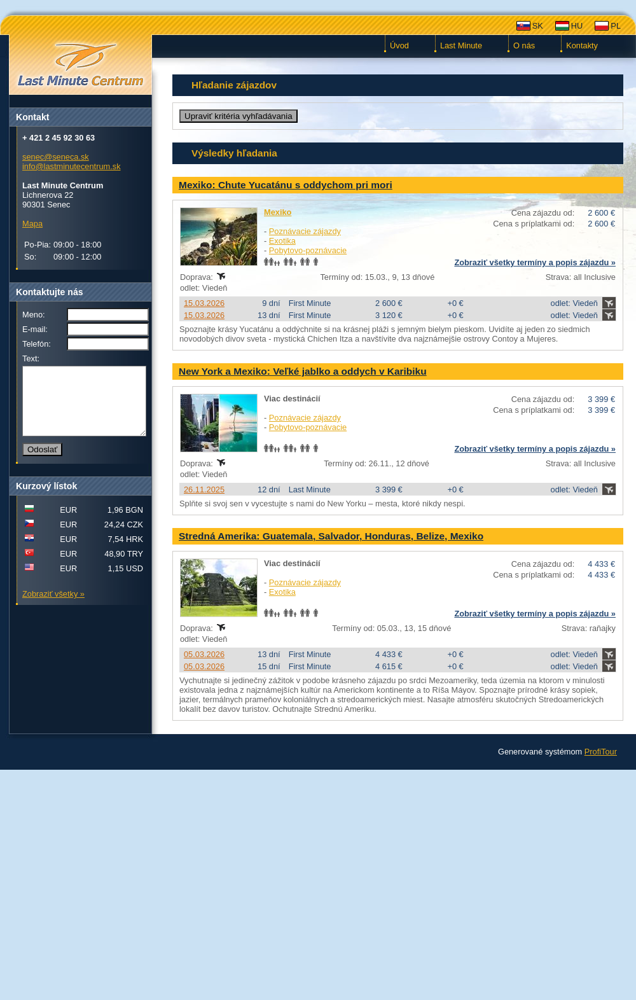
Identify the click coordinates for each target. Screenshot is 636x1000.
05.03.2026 (204, 654)
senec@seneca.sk (55, 157)
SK (537, 26)
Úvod (399, 45)
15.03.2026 (204, 303)
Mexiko (277, 212)
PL (616, 26)
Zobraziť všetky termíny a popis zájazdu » (535, 262)
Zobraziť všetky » (53, 607)
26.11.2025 (204, 489)
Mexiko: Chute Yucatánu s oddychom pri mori (285, 184)
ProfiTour (600, 751)
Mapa (32, 223)
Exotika (282, 241)
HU (577, 26)
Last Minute (461, 45)
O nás (524, 45)
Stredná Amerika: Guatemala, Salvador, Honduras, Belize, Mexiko (331, 536)
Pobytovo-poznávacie (308, 250)
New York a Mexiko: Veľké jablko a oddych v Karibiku (303, 371)
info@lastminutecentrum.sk (71, 166)
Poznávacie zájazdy (305, 231)
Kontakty (582, 45)
